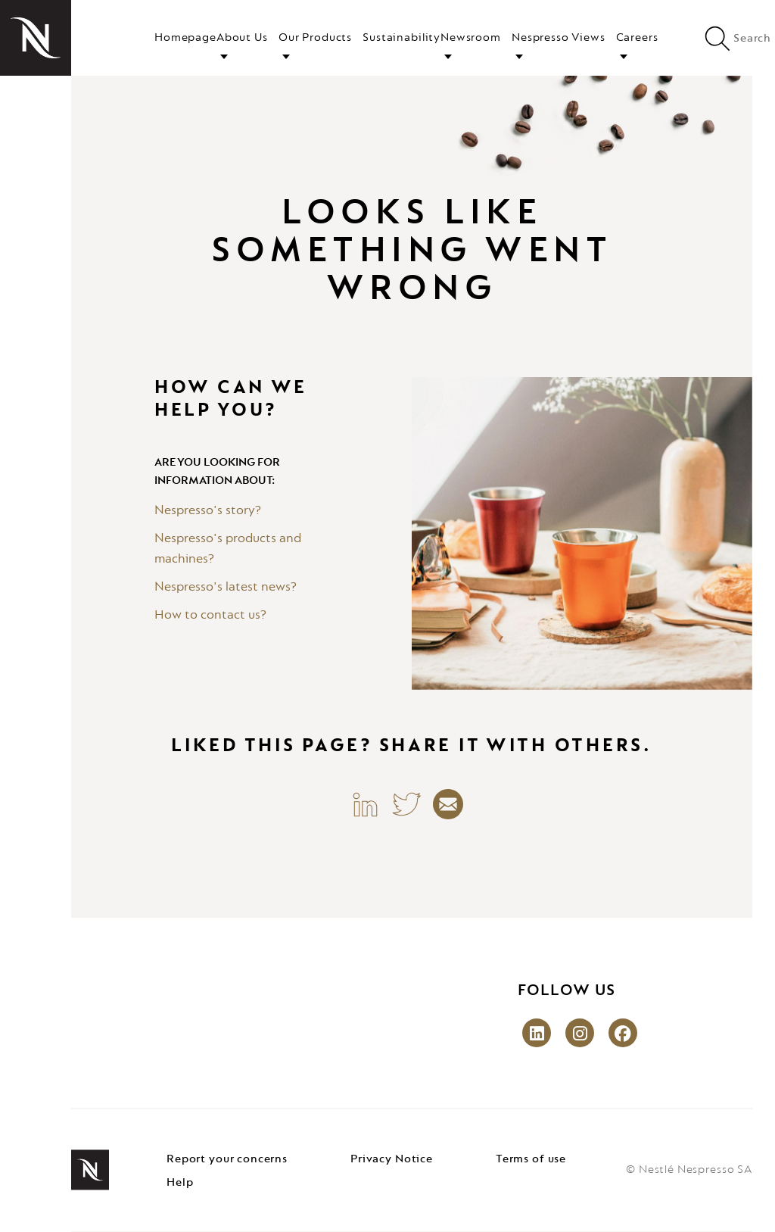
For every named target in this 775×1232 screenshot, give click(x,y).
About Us (242, 38)
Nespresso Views (558, 38)
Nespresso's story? (207, 511)
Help (180, 1183)
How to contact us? (210, 615)
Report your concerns (227, 1159)
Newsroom (470, 38)
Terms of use (531, 1159)
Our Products (315, 38)
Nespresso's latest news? (225, 587)
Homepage (185, 38)
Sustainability (401, 38)
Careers (637, 38)
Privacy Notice (391, 1159)
